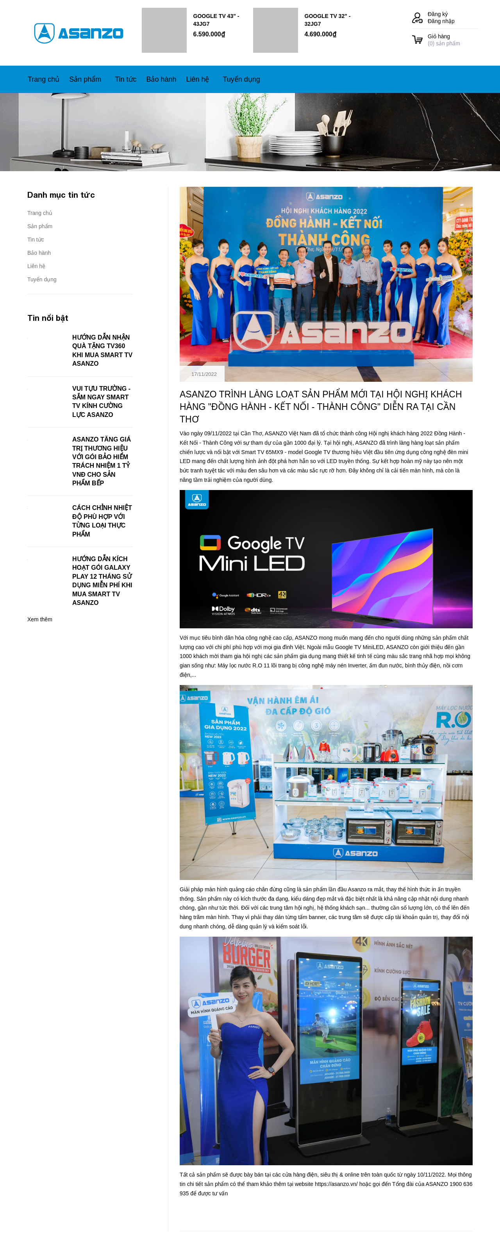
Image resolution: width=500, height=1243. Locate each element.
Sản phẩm (39, 226)
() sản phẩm (453, 40)
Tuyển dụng (42, 279)
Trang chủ (39, 213)
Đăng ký (438, 14)
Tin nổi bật (47, 317)
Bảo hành (39, 253)
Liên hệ (36, 266)
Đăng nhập (441, 21)
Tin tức (35, 239)
